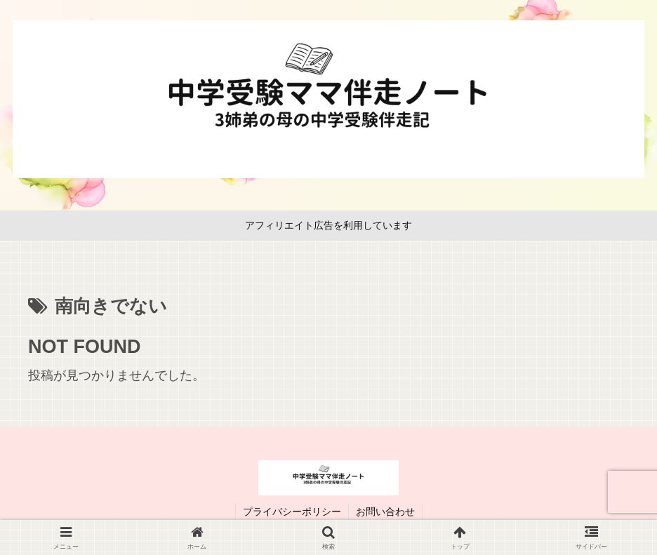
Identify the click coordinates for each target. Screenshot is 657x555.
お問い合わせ (385, 511)
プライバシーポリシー (292, 511)
